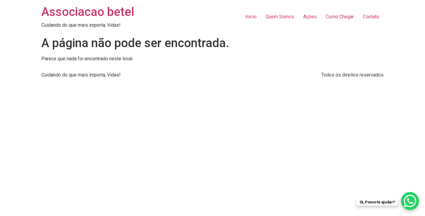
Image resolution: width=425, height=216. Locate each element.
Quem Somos (280, 17)
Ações (310, 17)
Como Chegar (340, 17)
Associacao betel (87, 12)
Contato (371, 17)
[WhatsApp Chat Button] (410, 201)
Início (251, 17)
